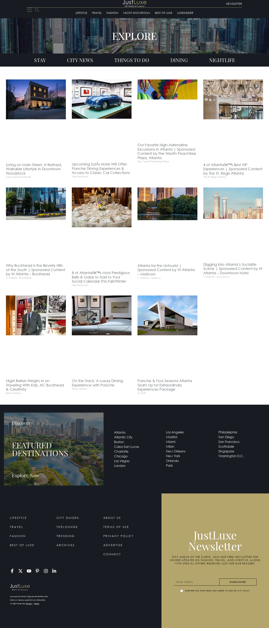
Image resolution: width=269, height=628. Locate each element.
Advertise (113, 545)
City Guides (68, 518)
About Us (112, 518)
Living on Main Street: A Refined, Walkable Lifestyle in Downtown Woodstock (34, 168)
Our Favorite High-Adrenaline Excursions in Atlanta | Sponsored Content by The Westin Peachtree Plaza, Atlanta (166, 151)
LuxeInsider (185, 13)
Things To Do (131, 60)
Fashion (112, 13)
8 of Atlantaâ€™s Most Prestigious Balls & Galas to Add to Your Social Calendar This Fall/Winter (101, 277)
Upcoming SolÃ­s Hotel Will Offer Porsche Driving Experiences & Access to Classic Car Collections (101, 168)
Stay (40, 60)
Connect (112, 554)
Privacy (29, 603)
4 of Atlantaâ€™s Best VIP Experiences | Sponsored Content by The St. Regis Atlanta (232, 168)
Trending (66, 536)
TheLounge (67, 527)
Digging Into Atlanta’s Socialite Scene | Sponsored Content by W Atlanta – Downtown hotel (232, 268)
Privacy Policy (118, 536)
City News (80, 60)
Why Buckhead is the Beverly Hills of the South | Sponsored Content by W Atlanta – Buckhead (35, 269)
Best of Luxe (163, 13)
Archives (66, 545)
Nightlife (222, 60)
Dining (179, 60)
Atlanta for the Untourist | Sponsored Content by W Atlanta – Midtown (166, 269)
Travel (97, 13)
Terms (36, 603)
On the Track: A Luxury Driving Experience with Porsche (97, 383)
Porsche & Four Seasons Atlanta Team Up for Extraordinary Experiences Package (164, 385)
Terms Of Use (116, 527)
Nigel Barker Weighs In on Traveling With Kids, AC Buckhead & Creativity (35, 385)
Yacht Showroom (136, 13)
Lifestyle (81, 13)
